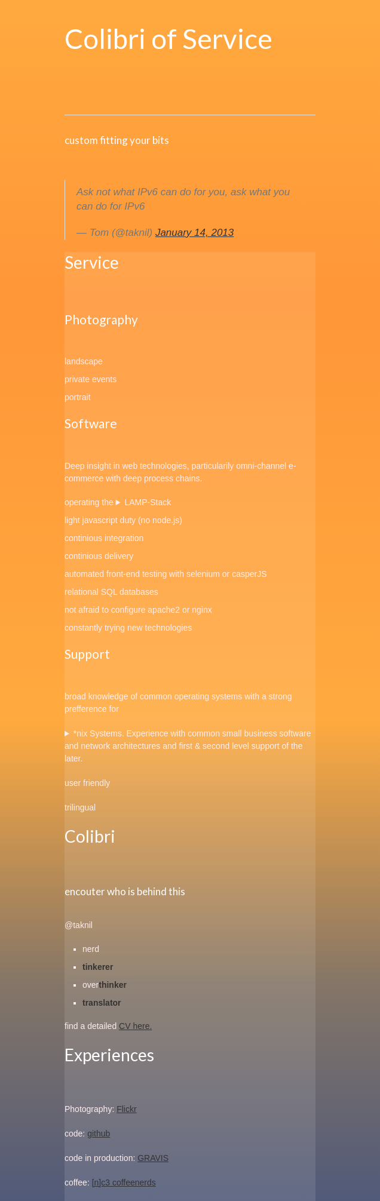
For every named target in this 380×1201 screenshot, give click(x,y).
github (98, 1133)
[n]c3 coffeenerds (124, 1182)
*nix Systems (97, 733)
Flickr (126, 1109)
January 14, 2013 (194, 232)
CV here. (135, 1026)
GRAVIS (152, 1158)
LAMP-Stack (147, 502)
